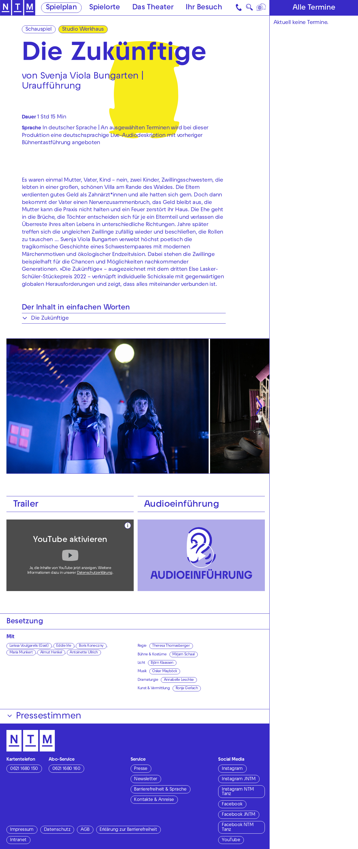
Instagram (232, 769)
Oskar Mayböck (164, 671)
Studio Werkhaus (83, 29)
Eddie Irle (63, 646)
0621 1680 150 (24, 769)
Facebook (232, 804)
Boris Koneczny (91, 646)
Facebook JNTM (238, 815)
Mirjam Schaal (183, 654)
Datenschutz (57, 830)
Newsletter (145, 779)
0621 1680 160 (66, 769)
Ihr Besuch (204, 7)
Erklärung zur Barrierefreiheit (128, 830)
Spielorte (104, 7)
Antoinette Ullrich (84, 652)
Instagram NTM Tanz (238, 792)
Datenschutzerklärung (94, 573)
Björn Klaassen (162, 663)
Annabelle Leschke (179, 680)
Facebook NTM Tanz (237, 827)
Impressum (22, 830)
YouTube (231, 840)
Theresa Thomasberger (171, 646)
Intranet (18, 840)
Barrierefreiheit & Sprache (160, 790)
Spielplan (61, 7)
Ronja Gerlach (187, 688)
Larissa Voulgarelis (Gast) (29, 646)
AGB (85, 830)
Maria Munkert (21, 652)
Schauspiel (38, 29)
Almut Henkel (51, 652)
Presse (140, 769)
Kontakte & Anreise (154, 800)
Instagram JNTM (239, 779)
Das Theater (152, 7)
